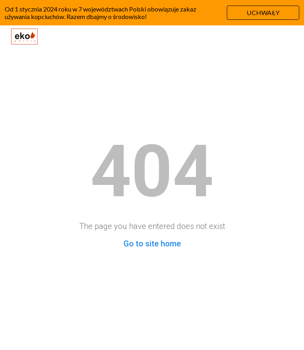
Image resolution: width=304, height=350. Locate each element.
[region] (152, 12)
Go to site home (152, 243)
